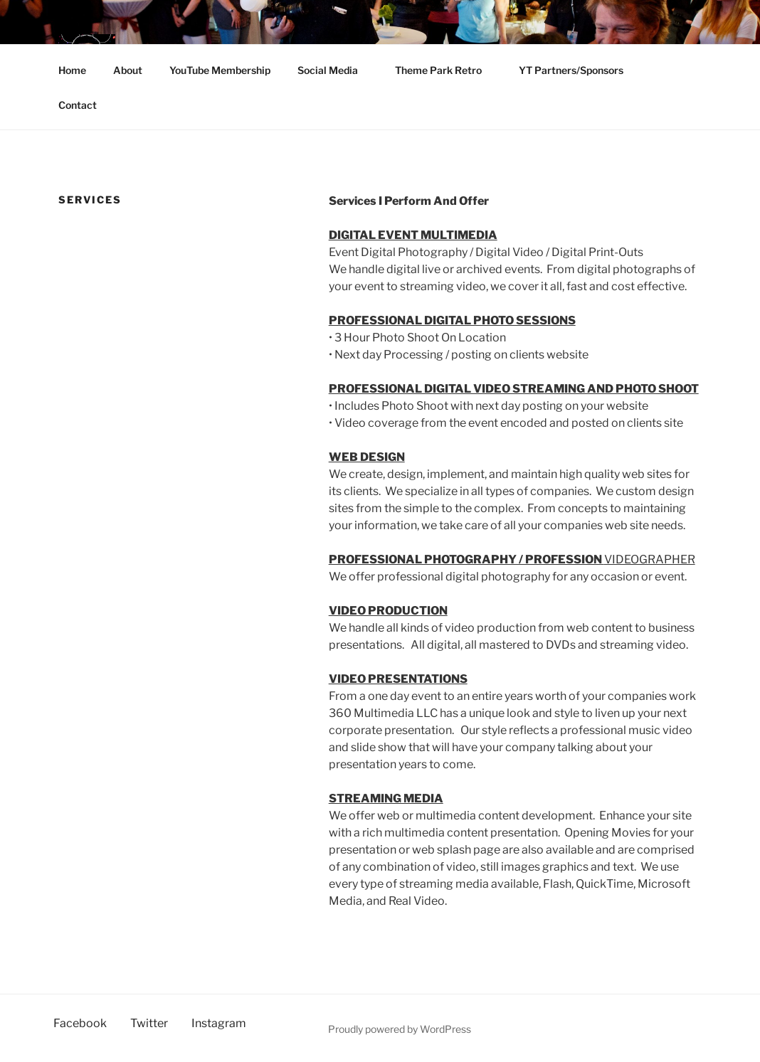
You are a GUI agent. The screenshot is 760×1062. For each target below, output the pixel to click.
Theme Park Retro (445, 70)
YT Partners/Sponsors (578, 70)
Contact (77, 105)
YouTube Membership (219, 70)
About (127, 70)
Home (72, 70)
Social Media (334, 70)
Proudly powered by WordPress (399, 1029)
